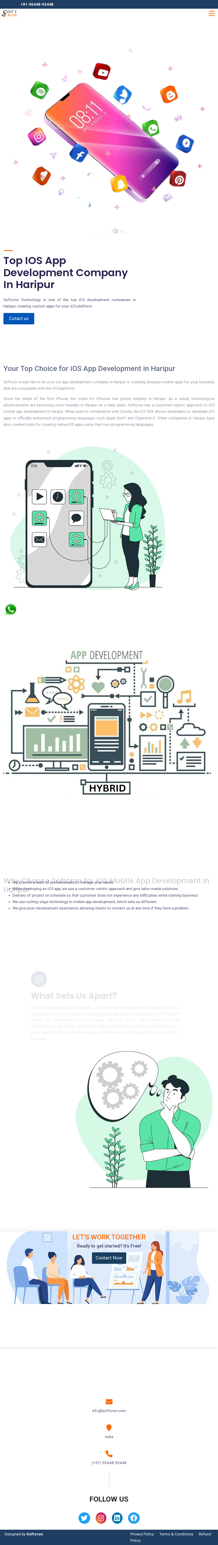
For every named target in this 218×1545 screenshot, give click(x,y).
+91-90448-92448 (37, 4)
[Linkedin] (117, 1519)
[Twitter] (84, 1519)
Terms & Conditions (176, 1534)
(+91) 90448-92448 (109, 1462)
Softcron (34, 1534)
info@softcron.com (109, 1410)
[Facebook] (134, 1519)
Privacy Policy (142, 1534)
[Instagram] (101, 1519)
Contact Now (109, 1258)
